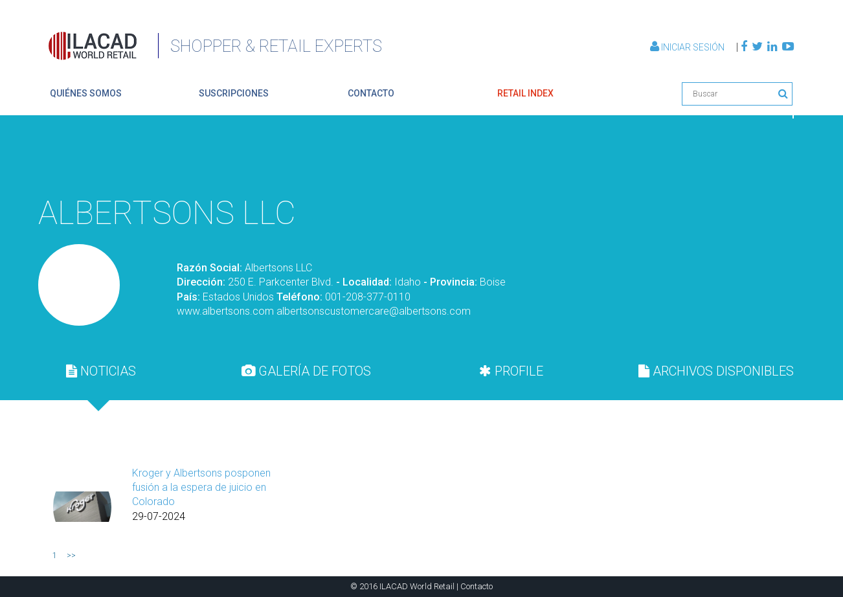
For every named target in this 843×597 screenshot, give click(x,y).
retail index (525, 93)
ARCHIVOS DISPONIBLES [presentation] (716, 371)
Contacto (476, 586)
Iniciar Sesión (688, 47)
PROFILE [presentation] (511, 371)
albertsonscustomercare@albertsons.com (373, 311)
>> (71, 555)
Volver (763, 157)
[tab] (101, 371)
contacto (371, 93)
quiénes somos (86, 93)
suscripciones (234, 93)
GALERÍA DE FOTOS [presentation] (306, 371)
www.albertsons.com (225, 311)
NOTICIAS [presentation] (101, 371)
